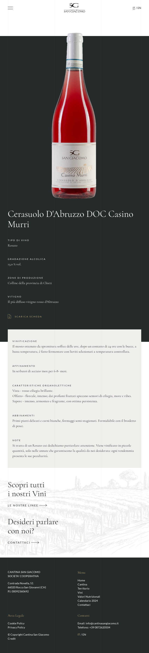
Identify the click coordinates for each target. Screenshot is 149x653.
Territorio (83, 588)
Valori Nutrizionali (89, 596)
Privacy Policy (16, 627)
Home (81, 580)
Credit (12, 638)
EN (139, 7)
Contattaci (84, 604)
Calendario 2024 (88, 600)
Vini (80, 592)
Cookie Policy (16, 623)
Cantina (82, 584)
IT (134, 7)
